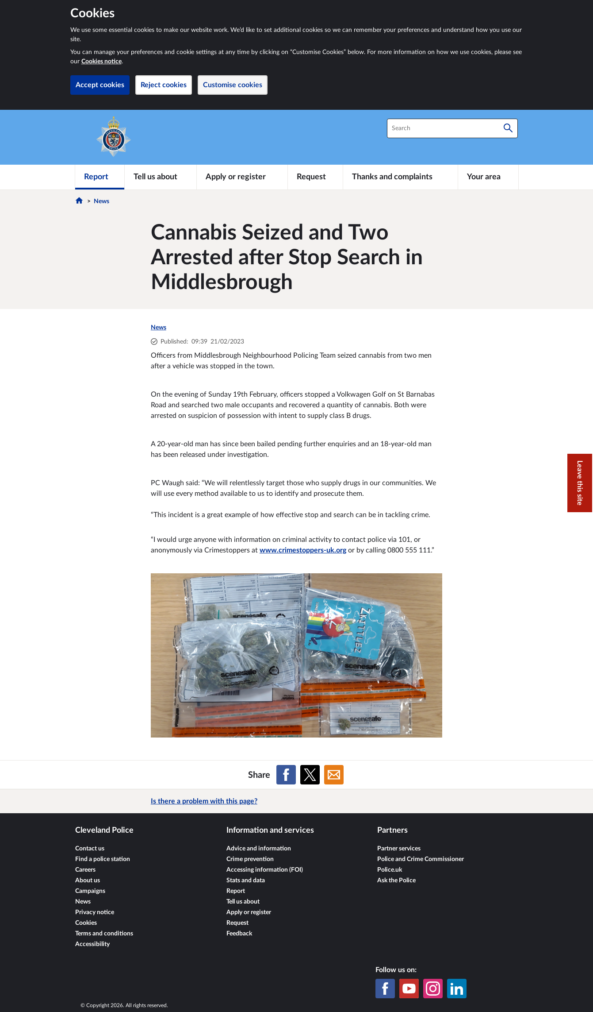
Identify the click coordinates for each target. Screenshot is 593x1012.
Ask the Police (396, 880)
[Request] (315, 177)
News (101, 201)
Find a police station (102, 859)
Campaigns (90, 891)
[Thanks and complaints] (400, 177)
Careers (85, 870)
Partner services (399, 849)
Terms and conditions (104, 934)
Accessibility (92, 944)
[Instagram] (433, 988)
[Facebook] (385, 988)
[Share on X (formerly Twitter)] (310, 774)
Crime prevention (250, 859)
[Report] (99, 177)
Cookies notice (101, 61)
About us (87, 880)
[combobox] (452, 128)
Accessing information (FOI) (264, 870)
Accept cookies (100, 85)
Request (237, 923)
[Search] (508, 128)
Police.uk (389, 870)
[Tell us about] (160, 177)
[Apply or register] (242, 177)
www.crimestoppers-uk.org (303, 550)
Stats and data (245, 880)
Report (235, 891)
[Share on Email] (334, 774)
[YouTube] (409, 988)
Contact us (89, 849)
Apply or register (248, 912)
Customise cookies (232, 85)
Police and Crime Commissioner (420, 859)
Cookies (86, 923)
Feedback (239, 934)
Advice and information (258, 849)
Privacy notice (94, 912)
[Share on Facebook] (286, 774)
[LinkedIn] (457, 988)
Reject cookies (164, 85)
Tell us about (243, 902)
